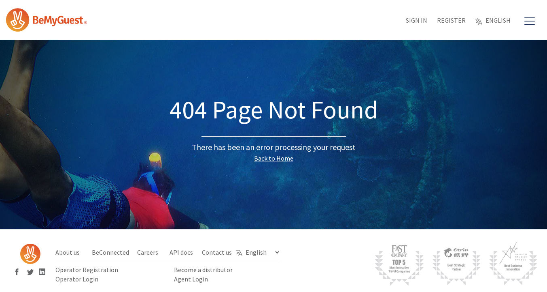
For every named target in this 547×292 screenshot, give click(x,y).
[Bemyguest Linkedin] (42, 272)
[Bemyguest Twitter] (31, 272)
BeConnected (110, 252)
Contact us (217, 252)
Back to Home (273, 158)
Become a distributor (203, 270)
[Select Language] (262, 252)
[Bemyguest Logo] (46, 29)
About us (67, 252)
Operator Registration (86, 270)
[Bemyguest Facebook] (19, 272)
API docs (181, 252)
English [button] (493, 20)
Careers (147, 252)
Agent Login (191, 279)
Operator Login (76, 279)
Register (451, 20)
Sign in (416, 20)
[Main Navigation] (529, 21)
